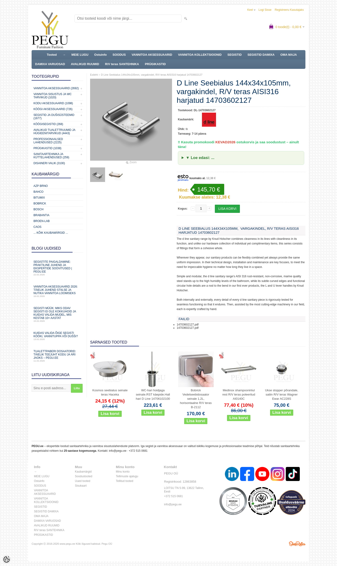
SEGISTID (234, 54)
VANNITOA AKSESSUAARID (152, 54)
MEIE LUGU (79, 54)
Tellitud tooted (124, 481)
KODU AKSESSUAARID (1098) (53, 103)
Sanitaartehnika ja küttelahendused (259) (51, 155)
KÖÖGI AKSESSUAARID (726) (53, 109)
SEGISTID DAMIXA (261, 54)
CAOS (37, 227)
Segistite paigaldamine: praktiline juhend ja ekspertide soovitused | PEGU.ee (57, 268)
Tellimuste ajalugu (127, 476)
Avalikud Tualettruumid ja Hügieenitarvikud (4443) (54, 131)
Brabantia (41, 215)
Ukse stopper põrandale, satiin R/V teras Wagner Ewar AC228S (281, 394)
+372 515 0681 (138, 450)
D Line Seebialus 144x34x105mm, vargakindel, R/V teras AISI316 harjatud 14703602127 (151, 74)
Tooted (52, 54)
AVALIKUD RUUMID (85, 64)
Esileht (94, 74)
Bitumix (39, 197)
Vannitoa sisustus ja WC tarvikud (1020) (52, 95)
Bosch (38, 209)
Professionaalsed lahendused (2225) (48, 140)
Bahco (38, 191)
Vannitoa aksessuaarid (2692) (56, 88)
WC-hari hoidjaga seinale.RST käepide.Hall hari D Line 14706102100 (153, 394)
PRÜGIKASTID (155, 64)
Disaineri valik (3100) (49, 163)
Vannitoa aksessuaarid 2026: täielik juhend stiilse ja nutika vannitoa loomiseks (57, 291)
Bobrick (39, 203)
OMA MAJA (288, 54)
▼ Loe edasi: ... (200, 157)
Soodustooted (83, 476)
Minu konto (123, 471)
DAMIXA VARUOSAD (50, 64)
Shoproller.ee (297, 543)
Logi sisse (265, 9)
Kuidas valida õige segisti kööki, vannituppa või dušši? (57, 335)
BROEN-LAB (41, 221)
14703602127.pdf (187, 324)
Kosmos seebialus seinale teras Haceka (110, 392)
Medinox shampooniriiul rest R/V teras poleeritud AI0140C (238, 394)
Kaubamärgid (83, 471)
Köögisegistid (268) (48, 124)
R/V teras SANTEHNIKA (122, 64)
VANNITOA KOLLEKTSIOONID (200, 54)
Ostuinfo (100, 54)
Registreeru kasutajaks (289, 9)
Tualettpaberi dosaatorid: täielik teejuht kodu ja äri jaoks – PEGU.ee (57, 356)
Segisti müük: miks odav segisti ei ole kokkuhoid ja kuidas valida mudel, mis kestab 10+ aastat (57, 314)
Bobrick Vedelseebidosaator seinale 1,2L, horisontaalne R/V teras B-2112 (196, 398)
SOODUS (119, 54)
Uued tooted (82, 481)
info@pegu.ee (117, 450)
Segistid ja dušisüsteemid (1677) (53, 116)
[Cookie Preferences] (6, 559)
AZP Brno (40, 186)
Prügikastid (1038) (47, 148)
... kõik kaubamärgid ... (50, 232)
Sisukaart (81, 485)
